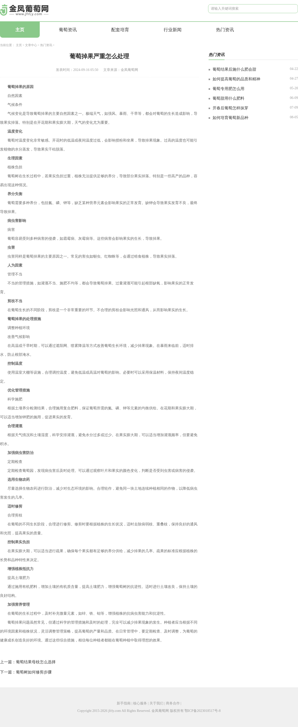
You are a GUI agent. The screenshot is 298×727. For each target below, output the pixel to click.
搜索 (290, 8)
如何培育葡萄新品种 (230, 118)
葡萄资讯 (68, 29)
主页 (19, 29)
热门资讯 (225, 29)
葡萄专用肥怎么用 (228, 89)
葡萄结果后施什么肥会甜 (234, 69)
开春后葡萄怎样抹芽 (230, 108)
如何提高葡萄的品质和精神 (236, 79)
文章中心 (31, 45)
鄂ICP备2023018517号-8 (203, 711)
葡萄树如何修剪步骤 (34, 672)
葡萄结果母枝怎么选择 (36, 662)
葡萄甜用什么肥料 (228, 98)
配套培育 (120, 29)
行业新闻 (173, 29)
